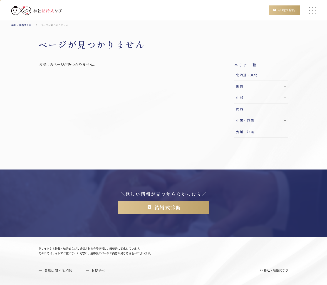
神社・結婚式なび (21, 25)
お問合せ (98, 270)
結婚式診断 (287, 10)
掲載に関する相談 (58, 270)
